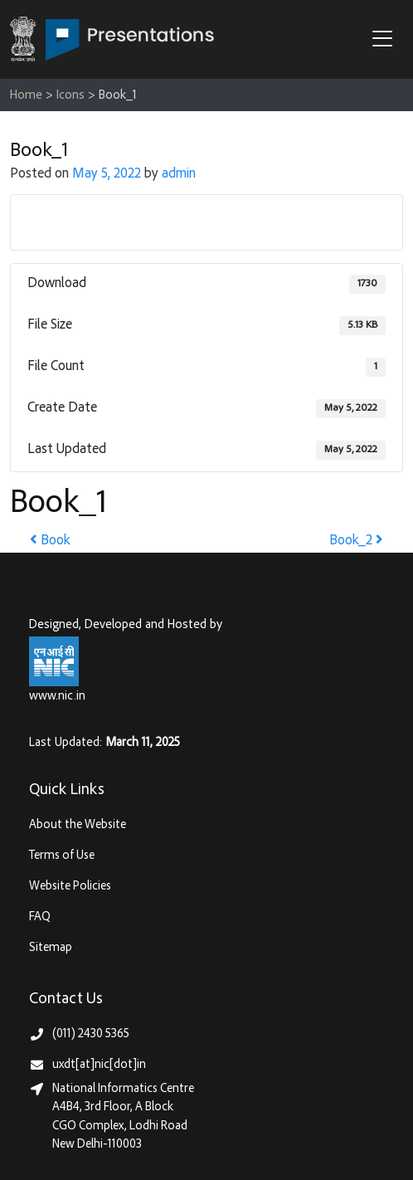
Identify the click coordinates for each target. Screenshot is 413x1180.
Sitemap (50, 948)
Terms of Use (62, 856)
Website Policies (70, 886)
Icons (70, 96)
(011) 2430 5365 (90, 1034)
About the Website (77, 825)
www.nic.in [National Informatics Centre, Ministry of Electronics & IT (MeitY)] (57, 696)
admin (179, 175)
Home (26, 96)
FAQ (40, 917)
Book (50, 541)
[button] (386, 40)
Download (207, 221)
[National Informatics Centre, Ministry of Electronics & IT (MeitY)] (54, 661)
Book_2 (356, 541)
